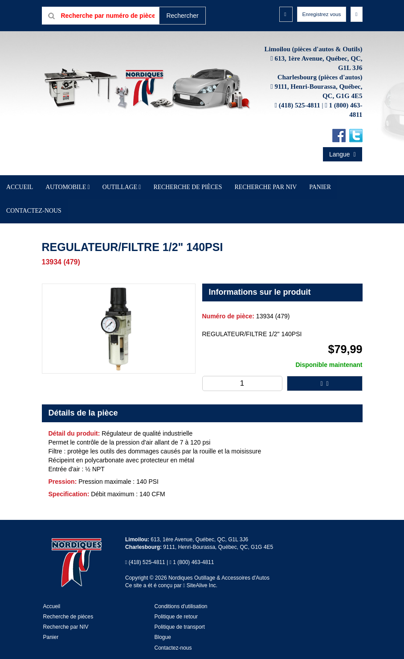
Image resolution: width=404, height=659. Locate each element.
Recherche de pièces (190, 203)
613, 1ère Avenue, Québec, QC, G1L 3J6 (199, 529)
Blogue (163, 627)
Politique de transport (180, 617)
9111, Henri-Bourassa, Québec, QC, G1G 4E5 (218, 537)
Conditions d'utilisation (181, 596)
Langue (342, 172)
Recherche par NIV (248, 203)
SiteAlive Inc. (200, 575)
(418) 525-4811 (299, 123)
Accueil (70, 203)
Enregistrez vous (316, 15)
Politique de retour (176, 607)
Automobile (102, 203)
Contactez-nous (322, 203)
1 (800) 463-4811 (193, 552)
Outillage (141, 203)
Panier (51, 627)
